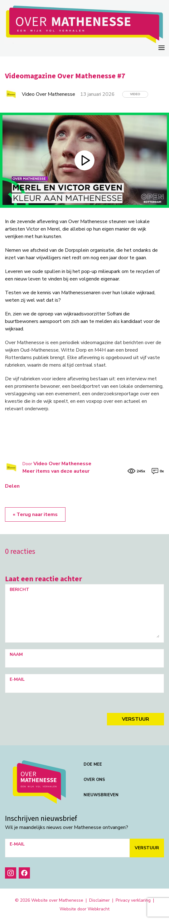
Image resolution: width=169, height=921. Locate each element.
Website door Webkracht (84, 909)
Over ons (94, 779)
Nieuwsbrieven (101, 795)
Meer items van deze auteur (55, 471)
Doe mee (93, 764)
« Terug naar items (35, 514)
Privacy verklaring (133, 900)
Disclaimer (99, 900)
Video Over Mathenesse (62, 463)
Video (135, 94)
